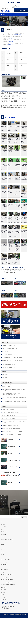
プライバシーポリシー (5, 597)
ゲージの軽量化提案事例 (5, 577)
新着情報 (2, 510)
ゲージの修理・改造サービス (8, 364)
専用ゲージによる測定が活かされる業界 (11, 412)
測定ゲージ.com (14, 3)
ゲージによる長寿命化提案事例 (7, 579)
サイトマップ (3, 599)
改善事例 (2, 507)
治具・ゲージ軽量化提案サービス (9, 348)
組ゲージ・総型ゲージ (11, 117)
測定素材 (2, 554)
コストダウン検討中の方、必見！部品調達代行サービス (14, 361)
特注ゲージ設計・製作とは (8, 409)
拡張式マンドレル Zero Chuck (8, 367)
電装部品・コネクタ (4, 567)
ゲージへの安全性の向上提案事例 (7, 582)
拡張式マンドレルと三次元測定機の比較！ (11, 428)
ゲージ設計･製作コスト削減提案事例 (8, 584)
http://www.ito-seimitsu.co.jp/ (11, 610)
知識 (2, 521)
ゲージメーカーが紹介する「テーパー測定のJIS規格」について (14, 421)
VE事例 (2, 572)
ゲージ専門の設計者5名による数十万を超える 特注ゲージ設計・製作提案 (14, 385)
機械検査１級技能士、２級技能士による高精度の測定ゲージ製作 (14, 390)
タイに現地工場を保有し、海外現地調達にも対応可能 (14, 401)
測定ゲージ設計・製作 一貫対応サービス (8, 539)
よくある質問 (3, 526)
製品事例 (2, 504)
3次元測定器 (5, 374)
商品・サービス (4, 498)
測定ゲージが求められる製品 (8, 415)
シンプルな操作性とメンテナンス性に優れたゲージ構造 (14, 398)
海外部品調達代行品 (4, 569)
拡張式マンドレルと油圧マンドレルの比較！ (12, 434)
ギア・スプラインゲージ (5, 559)
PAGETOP (24, 517)
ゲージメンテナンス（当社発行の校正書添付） (12, 357)
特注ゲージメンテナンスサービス (7, 541)
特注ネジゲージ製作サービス (8, 354)
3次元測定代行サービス (7, 351)
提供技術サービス (4, 531)
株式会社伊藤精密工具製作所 (12, 614)
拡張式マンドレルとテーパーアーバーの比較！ (12, 431)
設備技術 (2, 501)
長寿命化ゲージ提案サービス (8, 345)
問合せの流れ (3, 592)
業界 (2, 549)
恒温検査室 (4, 377)
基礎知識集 (3, 524)
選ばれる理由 (3, 495)
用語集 (2, 529)
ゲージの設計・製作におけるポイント (10, 418)
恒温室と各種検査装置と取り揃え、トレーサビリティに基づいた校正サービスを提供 (14, 394)
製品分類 (2, 547)
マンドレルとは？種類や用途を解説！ (10, 425)
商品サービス (3, 534)
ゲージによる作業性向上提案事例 (7, 574)
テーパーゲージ (4, 564)
